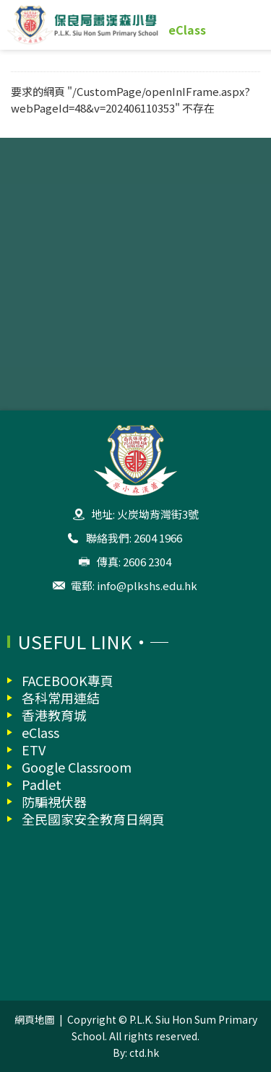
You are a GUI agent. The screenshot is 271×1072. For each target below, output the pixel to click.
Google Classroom (77, 766)
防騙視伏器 (54, 801)
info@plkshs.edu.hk (147, 585)
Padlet (41, 784)
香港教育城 (54, 715)
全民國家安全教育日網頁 (93, 818)
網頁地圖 (34, 1019)
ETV (34, 749)
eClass (187, 29)
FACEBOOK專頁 (67, 680)
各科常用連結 (61, 697)
